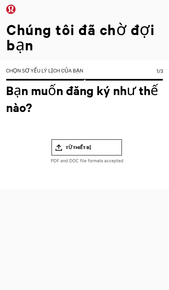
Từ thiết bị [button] (78, 147)
